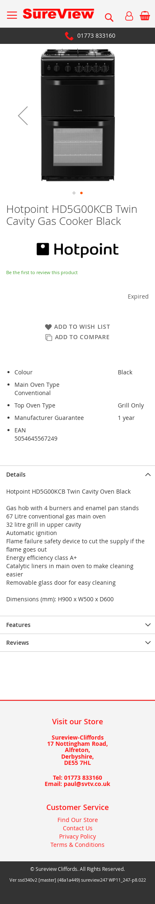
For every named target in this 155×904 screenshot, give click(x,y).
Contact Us (78, 828)
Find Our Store (77, 820)
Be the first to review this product (42, 272)
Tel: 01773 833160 (77, 777)
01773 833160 (96, 35)
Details (16, 474)
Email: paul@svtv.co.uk (77, 784)
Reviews (17, 642)
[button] (22, 115)
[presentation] (77, 474)
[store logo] (58, 13)
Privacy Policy (77, 836)
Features (18, 625)
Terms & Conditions (77, 845)
